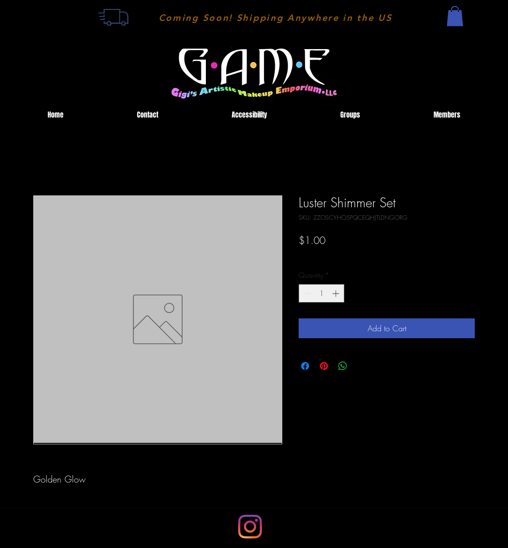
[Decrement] (306, 293)
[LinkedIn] (250, 527)
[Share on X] (362, 366)
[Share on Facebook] (305, 366)
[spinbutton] (321, 293)
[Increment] (336, 293)
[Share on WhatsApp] (343, 366)
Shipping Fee (317, 255)
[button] (454, 16)
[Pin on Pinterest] (324, 366)
